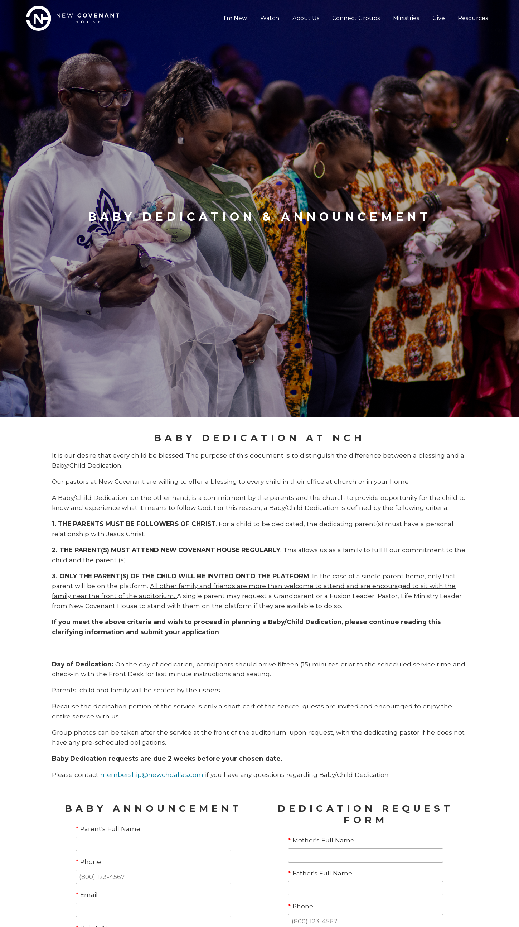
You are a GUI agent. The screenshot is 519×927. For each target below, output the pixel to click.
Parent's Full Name (108, 828)
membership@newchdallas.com (151, 774)
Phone (88, 861)
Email (87, 894)
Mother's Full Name (321, 840)
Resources (473, 18)
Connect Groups (357, 18)
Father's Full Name (320, 873)
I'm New (237, 18)
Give (439, 18)
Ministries (407, 18)
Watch (271, 18)
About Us (307, 18)
